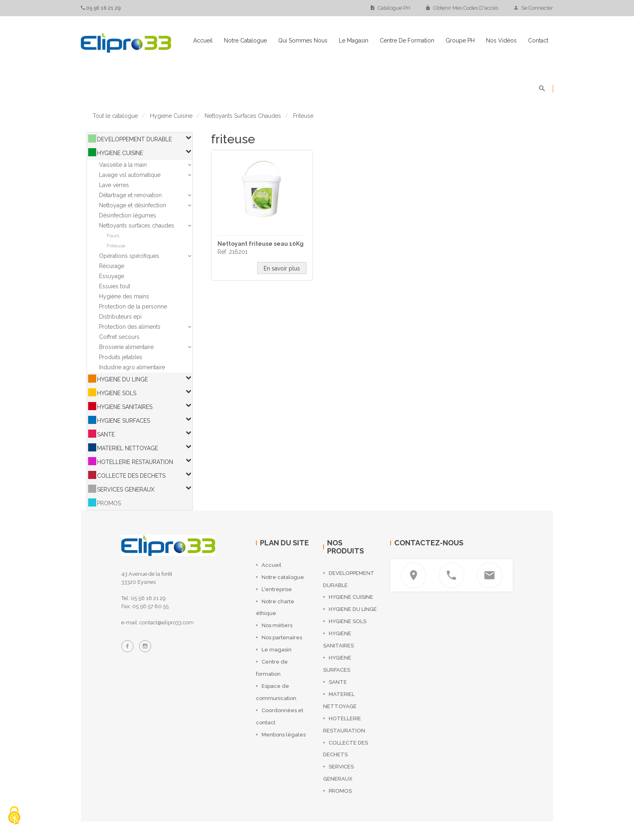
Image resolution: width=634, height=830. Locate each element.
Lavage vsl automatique (130, 175)
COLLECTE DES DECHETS (131, 475)
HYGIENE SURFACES (123, 420)
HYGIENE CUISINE (120, 153)
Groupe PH (460, 40)
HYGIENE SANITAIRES (124, 407)
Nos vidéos (501, 40)
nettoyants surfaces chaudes (243, 116)
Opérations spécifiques (129, 256)
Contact (538, 40)
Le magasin (353, 40)
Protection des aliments (130, 326)
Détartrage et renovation (130, 195)
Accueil (203, 40)
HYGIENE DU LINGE (122, 379)
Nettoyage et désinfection (132, 205)
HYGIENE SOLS (116, 393)
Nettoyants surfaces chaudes (136, 225)
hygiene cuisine (171, 116)
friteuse (303, 116)
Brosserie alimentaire (126, 347)
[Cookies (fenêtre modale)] (14, 816)
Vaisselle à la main (123, 165)
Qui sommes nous (303, 40)
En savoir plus (282, 268)
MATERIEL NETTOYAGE (127, 448)
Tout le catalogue (115, 116)
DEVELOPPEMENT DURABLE (134, 139)
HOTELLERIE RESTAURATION (135, 462)
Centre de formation (407, 40)
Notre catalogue (245, 40)
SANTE (106, 434)
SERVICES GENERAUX (125, 489)
